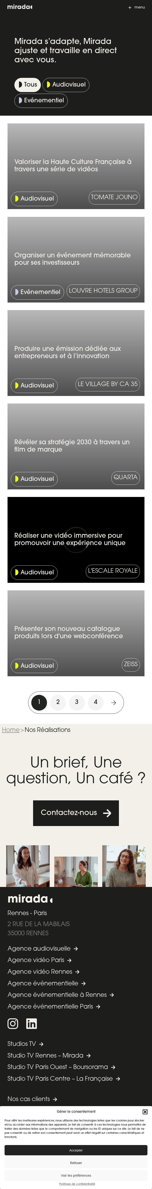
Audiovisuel (69, 85)
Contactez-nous (69, 813)
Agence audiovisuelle (39, 949)
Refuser (76, 1163)
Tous (30, 85)
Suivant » (114, 703)
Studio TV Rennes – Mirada (45, 1056)
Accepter (76, 1150)
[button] (145, 1112)
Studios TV (22, 1044)
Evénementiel (44, 101)
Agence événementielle (43, 984)
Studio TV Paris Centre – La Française (60, 1079)
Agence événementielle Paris (50, 1007)
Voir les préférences (76, 1175)
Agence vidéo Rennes (40, 972)
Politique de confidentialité (77, 1184)
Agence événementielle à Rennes (57, 995)
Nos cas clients (29, 1099)
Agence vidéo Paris (36, 960)
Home (11, 730)
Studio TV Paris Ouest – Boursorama (58, 1067)
